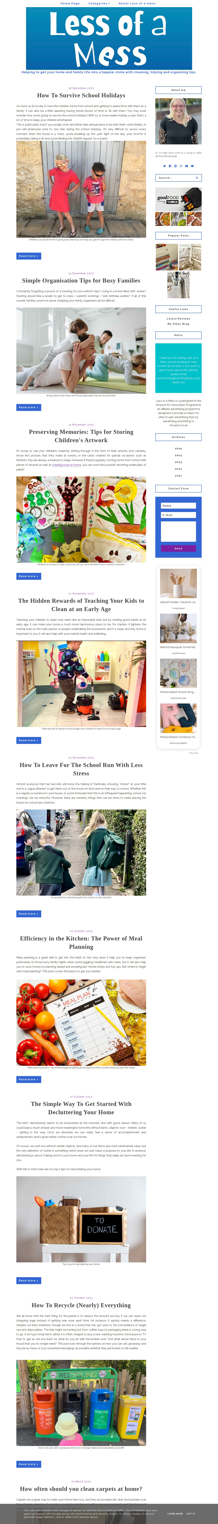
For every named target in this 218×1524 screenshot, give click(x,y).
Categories (97, 3)
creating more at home (66, 464)
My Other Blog (178, 324)
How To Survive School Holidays (81, 95)
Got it (190, 1514)
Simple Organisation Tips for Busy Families (81, 280)
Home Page (70, 3)
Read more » (29, 256)
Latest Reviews (178, 318)
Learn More (175, 1514)
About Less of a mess (137, 3)
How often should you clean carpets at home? (81, 1489)
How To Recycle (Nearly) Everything (81, 1305)
